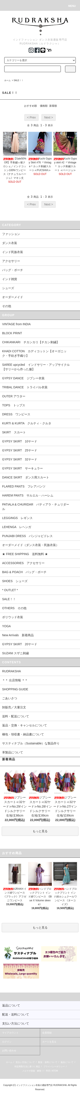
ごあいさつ (9, 698)
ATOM (55, 1071)
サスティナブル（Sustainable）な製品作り (31, 743)
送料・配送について (15, 716)
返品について (67, 1062)
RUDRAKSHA (11, 671)
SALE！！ (18, 80)
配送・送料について (47, 1062)
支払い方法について (25, 1062)
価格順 (44, 105)
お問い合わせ (9, 1050)
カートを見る (49, 1041)
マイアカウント (10, 1032)
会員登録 (47, 1032)
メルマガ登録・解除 (31, 1071)
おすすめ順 (30, 105)
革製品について (12, 752)
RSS (48, 1071)
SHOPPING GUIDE (15, 689)
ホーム (7, 80)
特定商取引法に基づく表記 (27, 1066)
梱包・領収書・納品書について (23, 734)
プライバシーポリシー (54, 1066)
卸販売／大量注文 (14, 707)
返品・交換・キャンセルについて (24, 725)
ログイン (7, 1041)
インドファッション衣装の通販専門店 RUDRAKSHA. (41, 1085)
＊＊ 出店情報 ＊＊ (15, 680)
